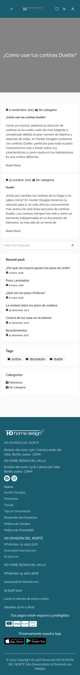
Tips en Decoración (17, 511)
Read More (13, 165)
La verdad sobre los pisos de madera (31, 305)
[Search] (72, 245)
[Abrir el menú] (12, 9)
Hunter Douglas (15, 492)
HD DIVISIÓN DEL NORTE (21, 442)
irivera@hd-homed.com (20, 550)
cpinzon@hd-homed (18, 581)
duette (58, 359)
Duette (10, 187)
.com (35, 581)
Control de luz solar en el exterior (29, 318)
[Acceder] (72, 9)
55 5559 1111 (11, 556)
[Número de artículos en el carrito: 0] (64, 9)
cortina (16, 359)
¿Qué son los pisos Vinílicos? (25, 293)
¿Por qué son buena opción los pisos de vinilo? (38, 268)
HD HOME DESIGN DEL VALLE (25, 460)
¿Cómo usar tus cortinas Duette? (26, 117)
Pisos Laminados (17, 280)
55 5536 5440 (13, 590)
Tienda (8, 505)
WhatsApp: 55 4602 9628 (21, 573)
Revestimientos (16, 330)
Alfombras (15, 382)
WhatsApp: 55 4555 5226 (21, 544)
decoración (37, 359)
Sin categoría (48, 110)
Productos (11, 498)
